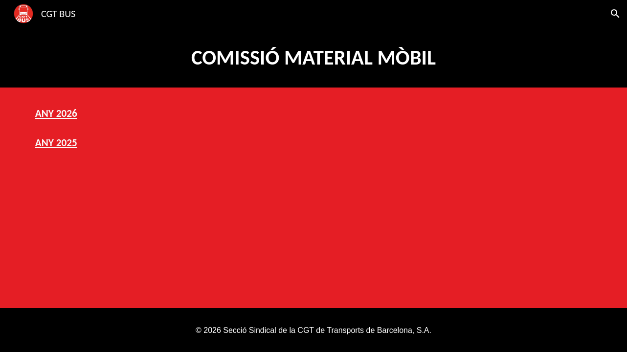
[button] (615, 13)
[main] (313, 57)
